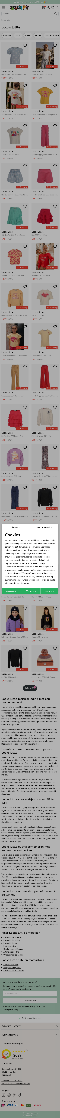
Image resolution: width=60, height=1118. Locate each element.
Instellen (49, 591)
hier (50, 573)
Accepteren (11, 591)
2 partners (32, 550)
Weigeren (31, 591)
